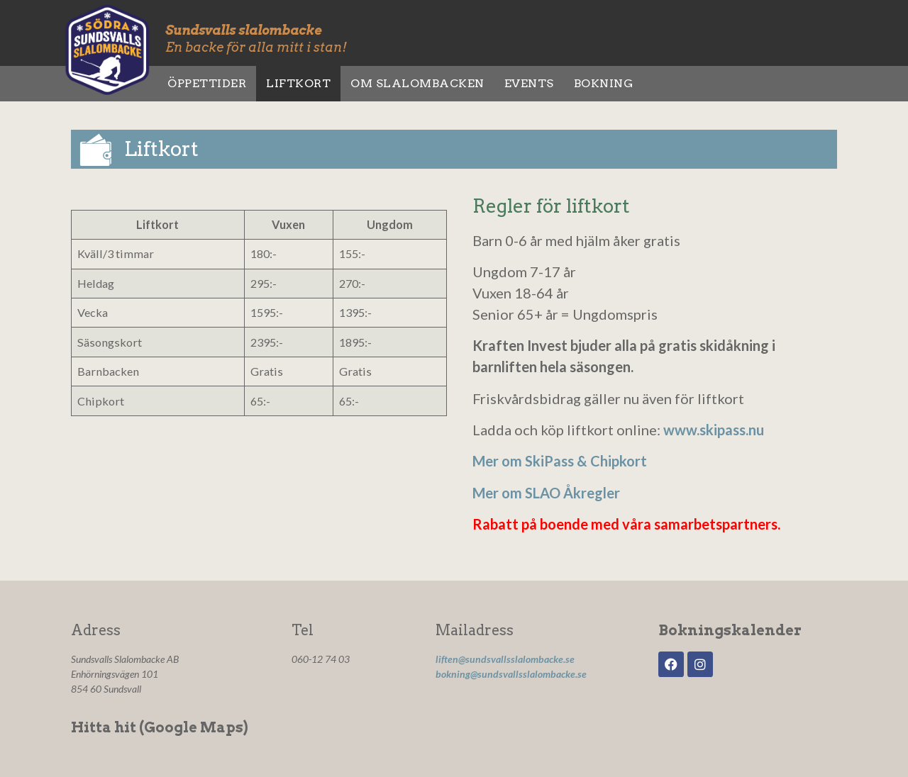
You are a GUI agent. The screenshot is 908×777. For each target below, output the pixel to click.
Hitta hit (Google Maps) (159, 727)
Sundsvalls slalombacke (243, 30)
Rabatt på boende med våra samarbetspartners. (626, 523)
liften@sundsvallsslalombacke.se (505, 659)
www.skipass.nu (713, 429)
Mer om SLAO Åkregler (546, 492)
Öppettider (206, 83)
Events (529, 83)
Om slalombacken (417, 83)
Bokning (603, 83)
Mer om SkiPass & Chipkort (559, 460)
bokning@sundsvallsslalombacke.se (511, 674)
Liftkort (298, 83)
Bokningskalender (730, 630)
